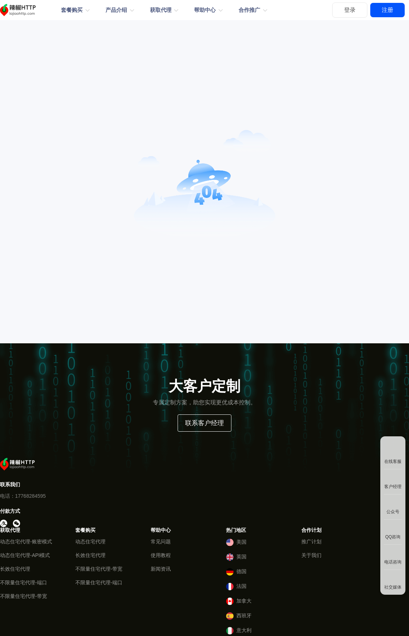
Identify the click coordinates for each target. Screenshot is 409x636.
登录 (350, 10)
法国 (236, 586)
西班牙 (238, 616)
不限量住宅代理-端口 (23, 582)
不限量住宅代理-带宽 (23, 596)
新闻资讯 (161, 569)
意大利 (238, 631)
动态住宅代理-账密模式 (26, 541)
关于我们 (311, 555)
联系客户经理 (204, 423)
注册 (387, 10)
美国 (236, 542)
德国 (236, 572)
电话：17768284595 (23, 496)
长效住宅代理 (15, 569)
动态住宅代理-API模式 (25, 555)
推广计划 (311, 541)
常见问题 (161, 541)
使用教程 (161, 555)
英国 (236, 557)
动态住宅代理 (90, 541)
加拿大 (238, 601)
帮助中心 (205, 10)
